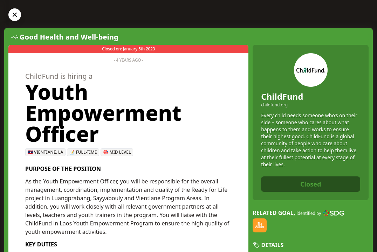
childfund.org (274, 105)
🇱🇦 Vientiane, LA (45, 152)
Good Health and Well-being (69, 37)
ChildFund (282, 96)
